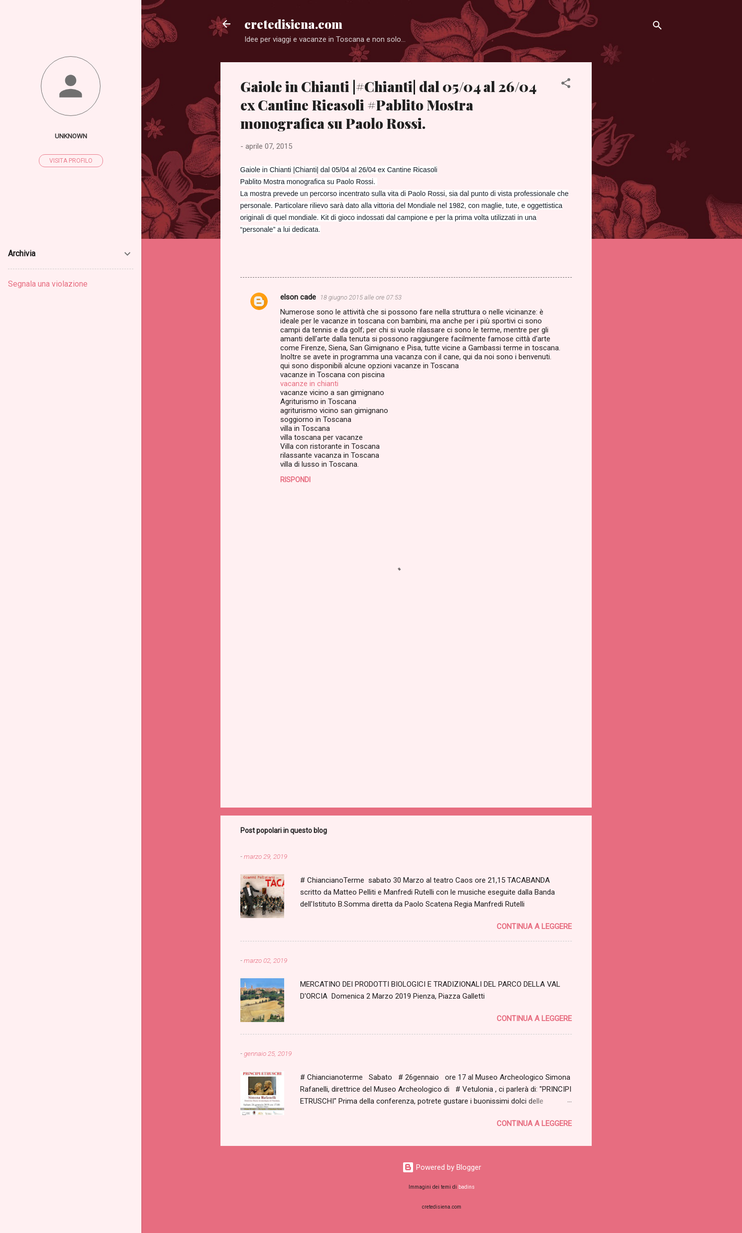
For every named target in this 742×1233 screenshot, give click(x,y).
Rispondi (295, 480)
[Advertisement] (631, 211)
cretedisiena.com (293, 24)
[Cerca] (657, 27)
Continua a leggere (534, 926)
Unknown (71, 136)
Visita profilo (71, 160)
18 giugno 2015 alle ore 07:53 (361, 297)
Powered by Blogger (441, 1167)
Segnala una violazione (48, 284)
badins (466, 1187)
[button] (566, 85)
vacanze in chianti (309, 383)
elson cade (298, 297)
